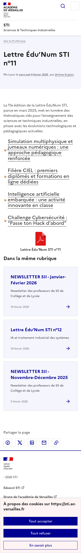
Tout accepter (40, 521)
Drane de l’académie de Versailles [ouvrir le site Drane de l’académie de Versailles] (28, 497)
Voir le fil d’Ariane (14, 41)
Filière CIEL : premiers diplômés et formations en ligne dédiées (38, 176)
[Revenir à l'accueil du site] (8, 463)
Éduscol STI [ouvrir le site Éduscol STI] (11, 488)
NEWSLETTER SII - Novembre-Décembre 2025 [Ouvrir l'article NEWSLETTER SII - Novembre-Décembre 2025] (39, 374)
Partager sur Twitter (20, 442)
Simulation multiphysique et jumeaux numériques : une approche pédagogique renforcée (40, 150)
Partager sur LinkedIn (32, 442)
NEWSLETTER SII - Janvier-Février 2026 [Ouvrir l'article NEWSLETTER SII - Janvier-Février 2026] (38, 280)
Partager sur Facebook (7, 442)
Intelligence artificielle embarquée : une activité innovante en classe (36, 200)
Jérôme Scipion (64, 75)
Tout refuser (40, 533)
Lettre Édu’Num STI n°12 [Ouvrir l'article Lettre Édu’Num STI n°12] (36, 330)
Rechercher (63, 6)
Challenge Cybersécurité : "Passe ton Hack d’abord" (37, 220)
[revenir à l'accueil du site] (40, 25)
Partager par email (44, 442)
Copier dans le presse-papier (56, 442)
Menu (75, 6)
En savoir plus (40, 545)
